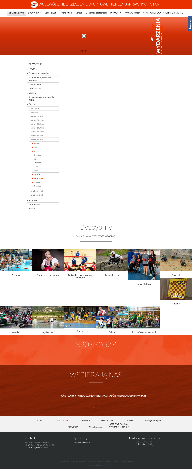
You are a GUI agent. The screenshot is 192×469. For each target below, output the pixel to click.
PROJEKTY (115, 13)
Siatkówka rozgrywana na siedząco (40, 78)
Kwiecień (37, 155)
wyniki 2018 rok (37, 195)
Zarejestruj (101, 465)
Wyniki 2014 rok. (37, 132)
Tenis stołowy (35, 89)
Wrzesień (37, 174)
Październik (38, 178)
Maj (35, 159)
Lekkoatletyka (35, 84)
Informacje (35, 108)
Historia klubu (66, 13)
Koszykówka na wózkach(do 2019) (41, 98)
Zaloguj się (91, 465)
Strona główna (16, 13)
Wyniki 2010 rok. (37, 116)
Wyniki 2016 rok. (37, 140)
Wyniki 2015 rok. (37, 136)
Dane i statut (50, 13)
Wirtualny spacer (132, 13)
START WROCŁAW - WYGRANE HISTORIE (163, 13)
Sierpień (37, 171)
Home (39, 420)
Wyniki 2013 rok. (37, 128)
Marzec (36, 151)
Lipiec (36, 167)
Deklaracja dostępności (96, 13)
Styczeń (37, 143)
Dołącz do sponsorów (82, 443)
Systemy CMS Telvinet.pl (123, 461)
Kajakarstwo (34, 204)
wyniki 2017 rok (37, 191)
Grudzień (37, 186)
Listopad (37, 182)
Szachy (32, 104)
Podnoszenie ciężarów (39, 73)
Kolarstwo (33, 200)
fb (190, 23)
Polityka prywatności (104, 461)
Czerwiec (37, 163)
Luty (35, 147)
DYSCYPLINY (34, 13)
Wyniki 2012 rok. (37, 124)
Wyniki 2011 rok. (37, 120)
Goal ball (33, 93)
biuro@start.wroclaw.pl (39, 448)
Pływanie (33, 69)
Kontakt (79, 13)
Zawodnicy (35, 112)
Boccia (32, 209)
